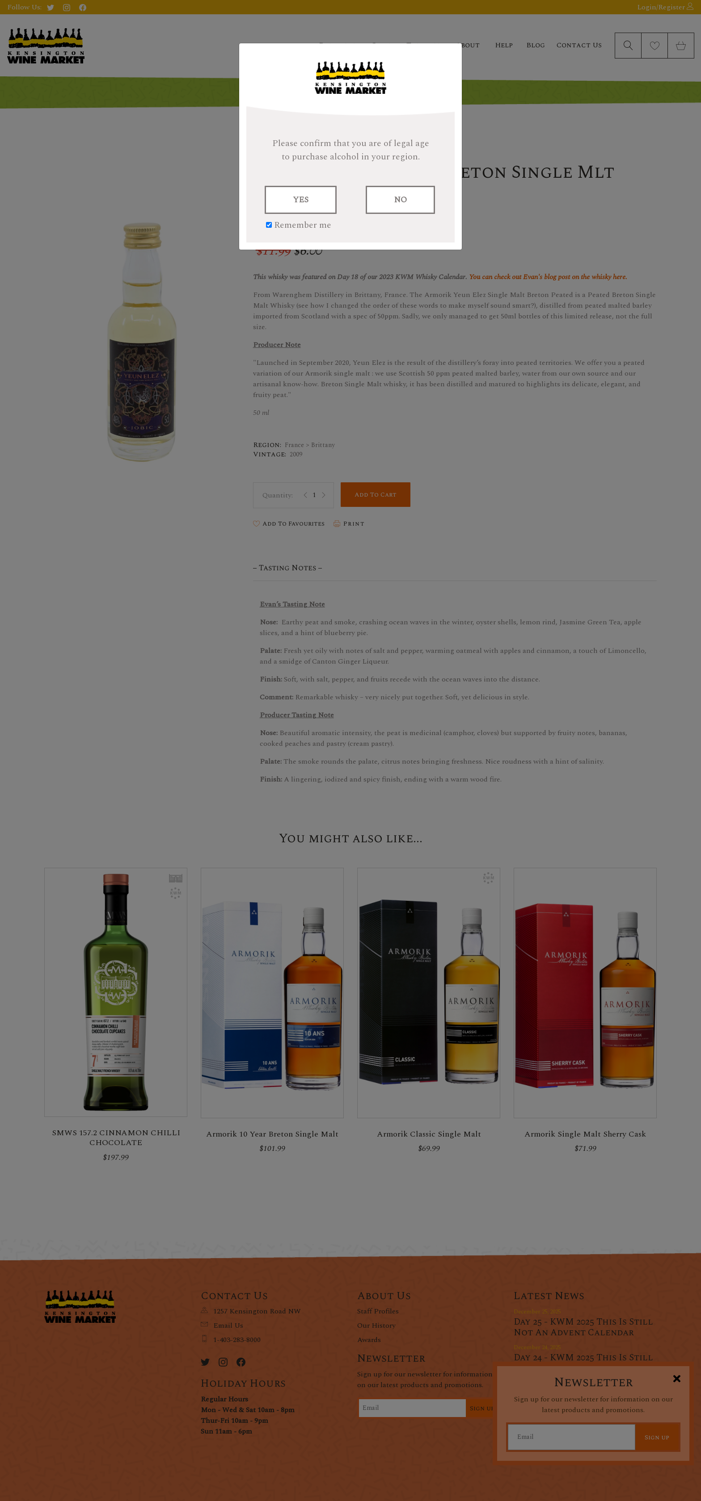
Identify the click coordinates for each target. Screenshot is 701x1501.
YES (300, 200)
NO (400, 200)
